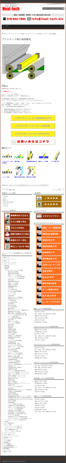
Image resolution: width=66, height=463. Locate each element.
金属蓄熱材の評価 (12, 369)
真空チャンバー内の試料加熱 (15, 353)
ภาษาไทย (5, 206)
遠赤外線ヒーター (7, 437)
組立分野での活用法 (40, 320)
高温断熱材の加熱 (12, 359)
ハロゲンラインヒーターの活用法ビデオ (17, 420)
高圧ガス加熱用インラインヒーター (17, 377)
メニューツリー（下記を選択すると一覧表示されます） (17, 253)
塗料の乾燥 (11, 280)
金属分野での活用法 (40, 405)
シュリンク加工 (12, 292)
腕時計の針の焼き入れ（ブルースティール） (19, 383)
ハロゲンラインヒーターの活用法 (33, 33)
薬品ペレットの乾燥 (13, 321)
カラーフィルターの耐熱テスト (16, 354)
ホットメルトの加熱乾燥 (14, 348)
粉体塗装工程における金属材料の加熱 (17, 416)
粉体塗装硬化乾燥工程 (13, 281)
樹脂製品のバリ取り (13, 378)
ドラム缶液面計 (7, 440)
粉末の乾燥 (11, 287)
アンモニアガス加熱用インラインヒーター (18, 372)
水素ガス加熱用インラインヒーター (17, 375)
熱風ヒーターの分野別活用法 (43, 308)
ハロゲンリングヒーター (9, 432)
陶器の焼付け (11, 308)
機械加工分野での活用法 (41, 315)
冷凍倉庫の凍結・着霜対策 (14, 367)
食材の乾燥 (11, 324)
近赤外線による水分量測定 (14, 410)
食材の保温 (11, 326)
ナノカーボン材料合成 (13, 415)
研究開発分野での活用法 (41, 322)
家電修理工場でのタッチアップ (16, 299)
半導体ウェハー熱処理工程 (14, 335)
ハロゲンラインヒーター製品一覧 (13, 428)
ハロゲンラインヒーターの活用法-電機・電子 (39, 185)
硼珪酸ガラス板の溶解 (13, 356)
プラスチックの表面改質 (14, 361)
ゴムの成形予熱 (12, 300)
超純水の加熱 (11, 380)
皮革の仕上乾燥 (12, 305)
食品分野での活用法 (40, 311)
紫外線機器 (6, 448)
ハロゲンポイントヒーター (10, 262)
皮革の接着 (11, 303)
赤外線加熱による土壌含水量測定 (16, 412)
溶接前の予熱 (11, 385)
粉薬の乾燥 (11, 319)
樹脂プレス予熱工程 (13, 284)
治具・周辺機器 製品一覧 (11, 429)
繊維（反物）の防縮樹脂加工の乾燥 (17, 313)
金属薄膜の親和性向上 (13, 362)
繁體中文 (5, 200)
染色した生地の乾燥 (13, 394)
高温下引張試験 (12, 400)
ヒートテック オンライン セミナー (44, 222)
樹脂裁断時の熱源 (12, 286)
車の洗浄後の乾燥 (12, 350)
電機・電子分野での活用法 (41, 318)
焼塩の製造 (11, 388)
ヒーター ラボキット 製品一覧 (13, 431)
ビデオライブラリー (40, 211)
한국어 (4, 198)
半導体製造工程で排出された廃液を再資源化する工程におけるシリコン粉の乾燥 (28, 397)
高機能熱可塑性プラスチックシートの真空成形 (20, 389)
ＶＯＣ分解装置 (7, 444)
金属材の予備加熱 (12, 332)
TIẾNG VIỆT (6, 204)
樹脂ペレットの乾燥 (13, 283)
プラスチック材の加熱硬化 (14, 291)
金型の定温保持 (12, 330)
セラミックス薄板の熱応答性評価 (16, 370)
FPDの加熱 (11, 338)
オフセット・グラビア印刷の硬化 (16, 276)
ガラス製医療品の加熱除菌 (14, 318)
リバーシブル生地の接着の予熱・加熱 (17, 315)
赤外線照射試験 (12, 393)
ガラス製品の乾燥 (12, 307)
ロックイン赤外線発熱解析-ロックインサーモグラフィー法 (22, 364)
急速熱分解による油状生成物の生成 (17, 413)
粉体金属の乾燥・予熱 (13, 343)
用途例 (22, 33)
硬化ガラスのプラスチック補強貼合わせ (18, 310)
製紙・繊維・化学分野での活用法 (43, 367)
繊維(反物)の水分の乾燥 (14, 311)
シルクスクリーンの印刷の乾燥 (16, 278)
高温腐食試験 (11, 402)
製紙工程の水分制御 (13, 272)
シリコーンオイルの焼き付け (15, 386)
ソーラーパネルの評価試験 (14, 340)
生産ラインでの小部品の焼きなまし (17, 407)
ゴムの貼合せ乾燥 (12, 302)
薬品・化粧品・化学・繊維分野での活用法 (45, 313)
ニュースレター (7, 450)
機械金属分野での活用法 (41, 369)
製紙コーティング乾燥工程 (14, 275)
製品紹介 (7, 265)
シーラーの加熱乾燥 (13, 351)
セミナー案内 (8, 424)
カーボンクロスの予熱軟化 (14, 345)
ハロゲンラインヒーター (14, 33)
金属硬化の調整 (12, 329)
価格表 (6, 421)
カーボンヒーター (7, 439)
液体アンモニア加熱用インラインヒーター (18, 373)
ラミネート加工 (12, 294)
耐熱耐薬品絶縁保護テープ (10, 447)
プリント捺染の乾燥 (13, 316)
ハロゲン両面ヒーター (9, 434)
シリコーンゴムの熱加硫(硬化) (15, 408)
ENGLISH (5, 196)
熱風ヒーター (6, 257)
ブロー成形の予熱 (12, 289)
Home (4, 33)
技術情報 (7, 267)
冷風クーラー (6, 260)
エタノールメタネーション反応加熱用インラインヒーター (22, 418)
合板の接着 (11, 295)
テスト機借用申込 (9, 423)
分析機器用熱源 (12, 342)
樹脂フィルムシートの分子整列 (16, 346)
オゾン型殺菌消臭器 (8, 445)
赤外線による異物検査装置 (14, 391)
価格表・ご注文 (7, 451)
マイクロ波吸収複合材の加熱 (15, 358)
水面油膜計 (6, 442)
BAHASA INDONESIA (8, 202)
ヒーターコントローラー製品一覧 (13, 426)
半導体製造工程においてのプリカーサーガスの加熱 (21, 399)
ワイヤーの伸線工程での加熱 (15, 404)
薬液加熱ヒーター (12, 365)
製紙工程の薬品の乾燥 (13, 273)
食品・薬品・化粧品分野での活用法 (44, 365)
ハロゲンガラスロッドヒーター (11, 436)
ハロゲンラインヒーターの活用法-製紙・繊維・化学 (19, 185)
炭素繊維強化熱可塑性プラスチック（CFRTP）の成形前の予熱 (24, 396)
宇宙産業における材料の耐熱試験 (16, 405)
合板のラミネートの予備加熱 (15, 297)
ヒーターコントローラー (9, 259)
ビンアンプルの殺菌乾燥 (14, 323)
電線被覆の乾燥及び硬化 (14, 337)
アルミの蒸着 (11, 334)
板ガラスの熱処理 (12, 381)
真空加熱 (10, 327)
